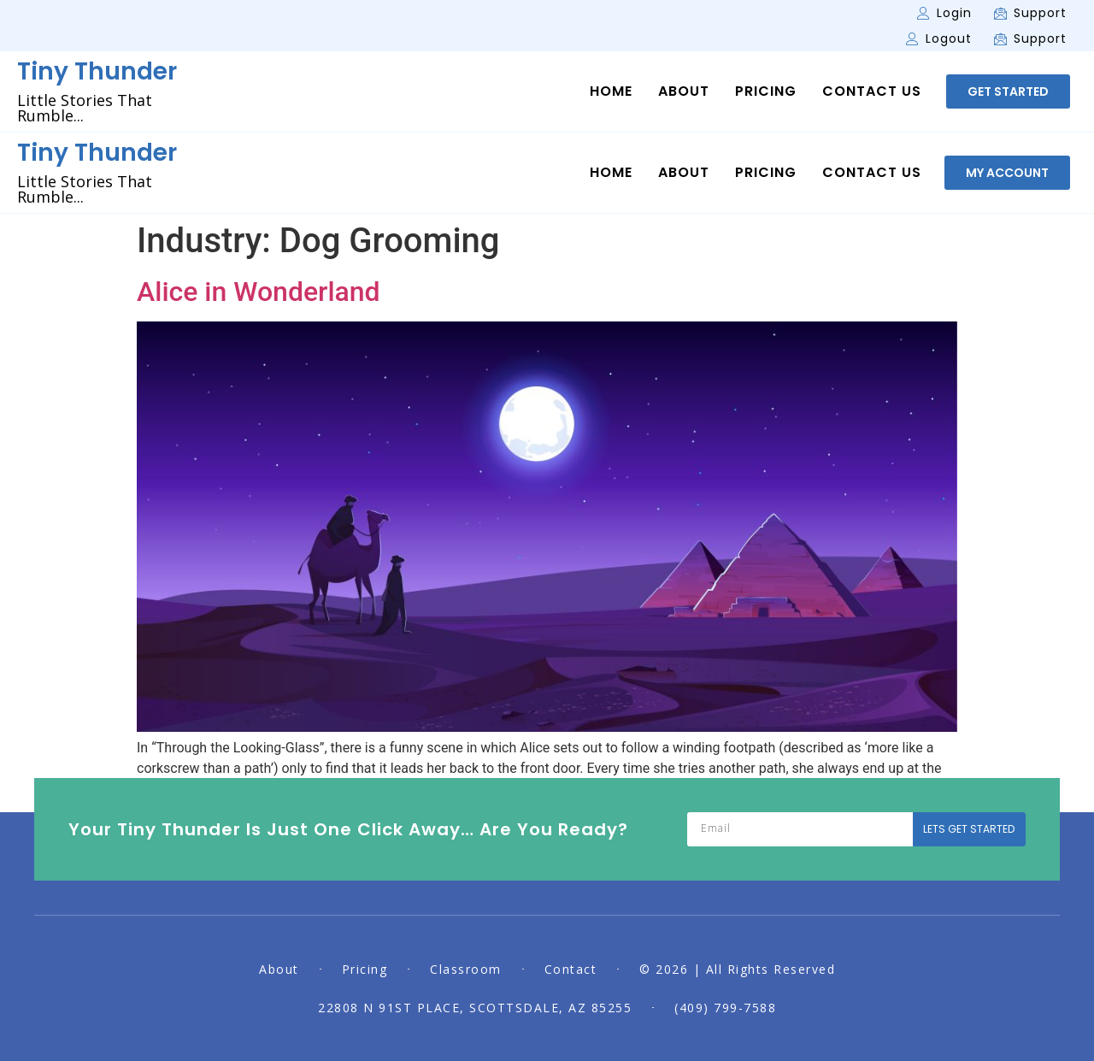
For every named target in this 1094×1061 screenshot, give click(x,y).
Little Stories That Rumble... (84, 108)
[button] (1008, 91)
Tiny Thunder (97, 71)
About (683, 91)
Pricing (766, 91)
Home (611, 91)
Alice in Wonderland (258, 291)
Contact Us (871, 91)
